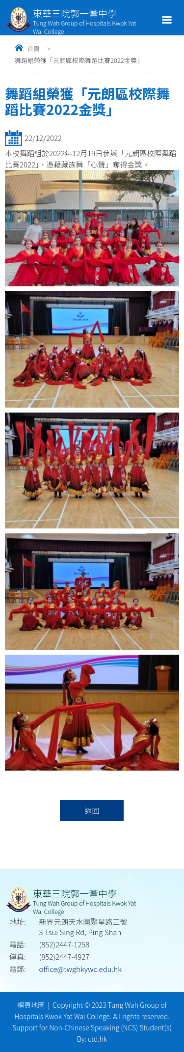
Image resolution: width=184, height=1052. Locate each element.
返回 (91, 810)
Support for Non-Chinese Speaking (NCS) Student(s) (92, 1027)
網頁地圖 (31, 1005)
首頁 (33, 48)
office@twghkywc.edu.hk (80, 969)
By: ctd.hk (92, 1039)
